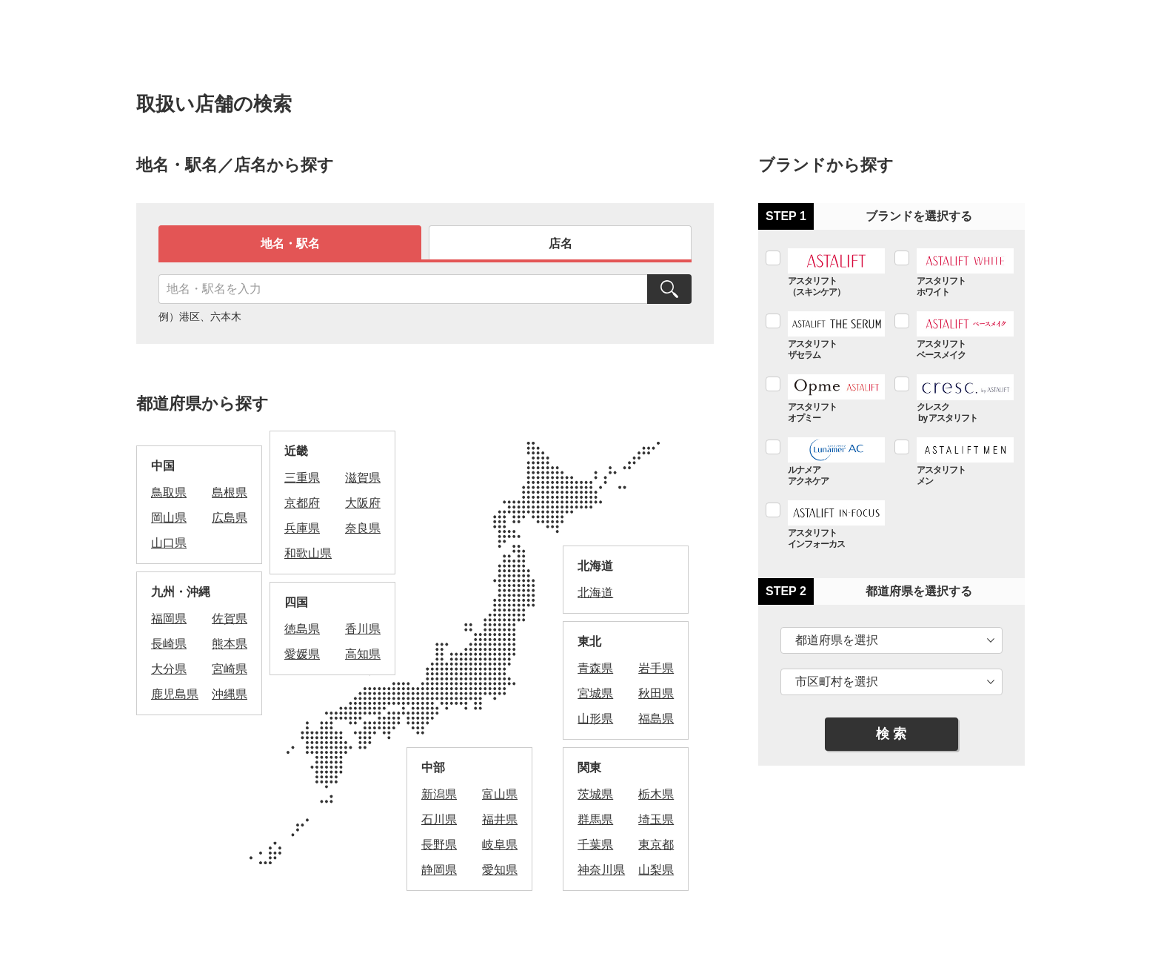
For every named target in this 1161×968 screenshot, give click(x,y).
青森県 (595, 668)
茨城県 (595, 794)
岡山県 (169, 517)
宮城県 (595, 693)
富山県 (500, 794)
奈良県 (363, 528)
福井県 (500, 819)
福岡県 (169, 618)
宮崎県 (229, 669)
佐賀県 (229, 618)
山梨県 (656, 869)
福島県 (656, 718)
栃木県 (656, 794)
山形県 (595, 718)
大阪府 (363, 503)
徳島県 (302, 629)
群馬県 (595, 819)
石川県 (439, 819)
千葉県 (595, 844)
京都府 (302, 503)
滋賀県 (363, 477)
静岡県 (439, 869)
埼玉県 (656, 819)
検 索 (891, 733)
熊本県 (229, 643)
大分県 (169, 669)
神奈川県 (601, 869)
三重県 (302, 477)
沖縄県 (229, 694)
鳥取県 (169, 492)
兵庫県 (302, 528)
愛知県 (500, 869)
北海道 (595, 592)
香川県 (363, 629)
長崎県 (169, 643)
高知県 (363, 654)
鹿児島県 (174, 694)
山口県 (169, 543)
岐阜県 (500, 844)
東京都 (656, 844)
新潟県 (439, 794)
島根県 (229, 492)
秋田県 (656, 693)
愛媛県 (302, 654)
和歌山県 (308, 553)
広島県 (229, 517)
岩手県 (656, 668)
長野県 (439, 844)
